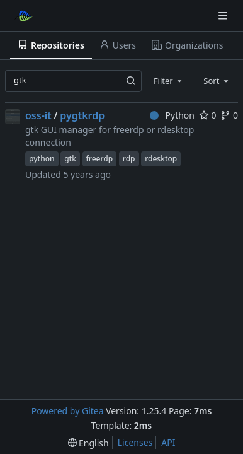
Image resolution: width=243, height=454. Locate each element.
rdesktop (161, 158)
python (42, 158)
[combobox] (168, 81)
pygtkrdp (82, 115)
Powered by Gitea (67, 411)
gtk (70, 158)
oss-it (38, 115)
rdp (129, 158)
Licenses (135, 442)
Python (172, 115)
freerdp (99, 158)
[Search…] (131, 81)
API (168, 442)
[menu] (88, 443)
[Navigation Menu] (224, 15)
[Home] (24, 15)
